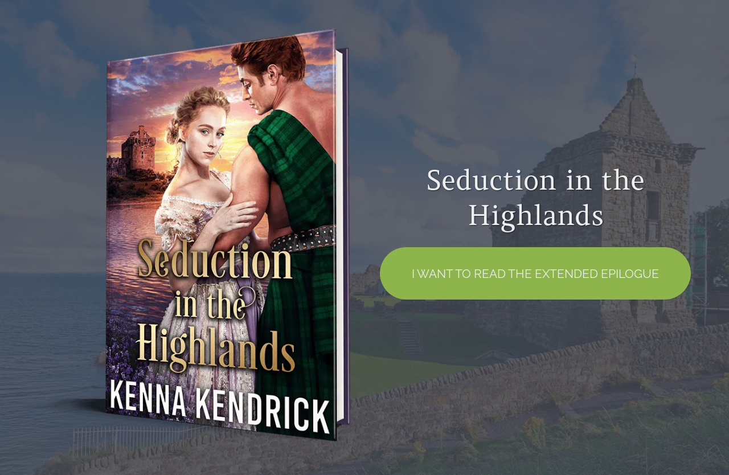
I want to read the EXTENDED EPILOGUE (535, 274)
